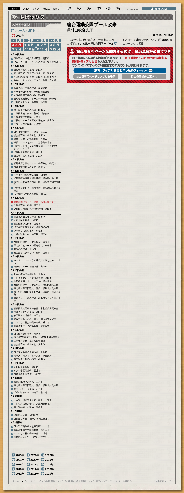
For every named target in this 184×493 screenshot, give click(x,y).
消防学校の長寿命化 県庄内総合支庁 (33, 227)
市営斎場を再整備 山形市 (27, 374)
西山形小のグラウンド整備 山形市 (31, 252)
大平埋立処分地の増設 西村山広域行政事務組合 (37, 183)
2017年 (34, 464)
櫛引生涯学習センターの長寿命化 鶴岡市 (35, 163)
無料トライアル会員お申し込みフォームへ (119, 70)
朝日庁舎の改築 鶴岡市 (26, 367)
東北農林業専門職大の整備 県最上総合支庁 (36, 288)
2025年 (20, 455)
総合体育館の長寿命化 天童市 (29, 135)
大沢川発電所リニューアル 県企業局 (33, 355)
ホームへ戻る (25, 31)
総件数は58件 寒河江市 (26, 415)
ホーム (15, 481)
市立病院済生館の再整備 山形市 (30, 194)
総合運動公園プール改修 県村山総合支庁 (35, 202)
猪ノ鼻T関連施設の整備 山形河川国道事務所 (37, 337)
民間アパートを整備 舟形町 (28, 389)
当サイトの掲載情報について (48, 481)
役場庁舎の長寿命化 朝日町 (28, 152)
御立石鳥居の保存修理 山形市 (29, 216)
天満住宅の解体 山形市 (26, 220)
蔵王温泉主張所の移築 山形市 (29, 110)
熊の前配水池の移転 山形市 (28, 382)
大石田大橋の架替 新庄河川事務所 (31, 113)
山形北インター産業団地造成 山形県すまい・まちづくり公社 (37, 147)
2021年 (20, 459)
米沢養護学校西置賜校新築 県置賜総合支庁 (36, 178)
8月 (55, 45)
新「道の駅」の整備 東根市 (28, 407)
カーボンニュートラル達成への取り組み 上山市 (37, 261)
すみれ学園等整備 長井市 (27, 370)
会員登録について (85, 481)
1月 (17, 40)
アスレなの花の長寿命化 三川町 (30, 433)
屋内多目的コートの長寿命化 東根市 (33, 245)
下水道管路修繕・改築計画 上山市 (31, 426)
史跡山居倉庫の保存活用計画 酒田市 (33, 209)
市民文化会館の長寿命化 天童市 (30, 352)
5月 (17, 45)
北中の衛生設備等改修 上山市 (29, 274)
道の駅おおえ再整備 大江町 (28, 69)
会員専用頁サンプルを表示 (95, 76)
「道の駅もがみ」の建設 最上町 (30, 392)
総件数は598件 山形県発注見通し (31, 437)
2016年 (49, 464)
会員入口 (159, 8)
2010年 (49, 473)
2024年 (34, 455)
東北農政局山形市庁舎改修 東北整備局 (34, 73)
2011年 (34, 473)
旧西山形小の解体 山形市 (27, 223)
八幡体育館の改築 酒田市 (27, 205)
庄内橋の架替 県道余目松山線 (29, 341)
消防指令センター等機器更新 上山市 (33, 278)
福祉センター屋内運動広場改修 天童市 (34, 120)
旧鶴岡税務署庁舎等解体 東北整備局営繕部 (36, 308)
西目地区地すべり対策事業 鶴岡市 (31, 242)
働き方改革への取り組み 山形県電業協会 (35, 319)
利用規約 (69, 481)
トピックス (26, 481)
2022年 (49, 455)
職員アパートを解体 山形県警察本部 (33, 142)
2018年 (20, 464)
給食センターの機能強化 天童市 (30, 139)
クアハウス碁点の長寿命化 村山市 (31, 322)
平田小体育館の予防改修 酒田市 (30, 174)
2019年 (49, 459)
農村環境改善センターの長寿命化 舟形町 (35, 98)
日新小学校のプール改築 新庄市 (30, 132)
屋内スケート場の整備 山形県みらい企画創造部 (37, 299)
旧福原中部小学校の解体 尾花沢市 (31, 326)
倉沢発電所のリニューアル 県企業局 (33, 281)
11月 (42, 49)
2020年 (34, 459)
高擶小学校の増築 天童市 (27, 117)
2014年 (34, 469)
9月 (17, 49)
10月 (30, 49)
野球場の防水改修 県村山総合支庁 (31, 91)
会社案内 (127, 481)
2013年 (49, 469)
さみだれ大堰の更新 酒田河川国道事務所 (35, 76)
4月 (55, 40)
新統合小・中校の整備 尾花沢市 (30, 88)
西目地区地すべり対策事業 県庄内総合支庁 (36, 285)
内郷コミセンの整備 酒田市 (28, 312)
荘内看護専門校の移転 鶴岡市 (29, 95)
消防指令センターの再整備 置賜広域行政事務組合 (37, 189)
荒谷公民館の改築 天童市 (27, 124)
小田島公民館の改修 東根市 (28, 230)
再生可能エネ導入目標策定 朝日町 (31, 58)
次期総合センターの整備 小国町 (30, 102)
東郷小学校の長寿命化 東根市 (29, 167)
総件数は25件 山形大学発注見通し (32, 418)
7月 (42, 45)
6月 (30, 45)
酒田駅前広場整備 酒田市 (27, 315)
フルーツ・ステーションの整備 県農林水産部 (37, 62)
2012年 (20, 473)
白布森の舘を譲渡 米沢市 (27, 334)
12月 (55, 49)
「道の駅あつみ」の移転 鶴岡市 (30, 234)
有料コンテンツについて (108, 481)
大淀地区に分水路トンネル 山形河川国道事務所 (37, 293)
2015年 (20, 469)
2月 (30, 40)
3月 (42, 40)
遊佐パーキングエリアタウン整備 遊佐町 (35, 80)
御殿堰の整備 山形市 (25, 249)
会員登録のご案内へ (144, 76)
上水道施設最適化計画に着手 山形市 (33, 400)
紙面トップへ (166, 481)
